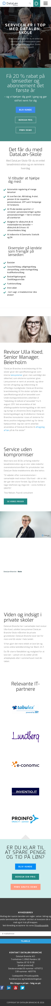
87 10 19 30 (29, 962)
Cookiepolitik (17, 976)
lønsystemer (16, 375)
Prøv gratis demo (25, 887)
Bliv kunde (25, 866)
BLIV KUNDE (25, 110)
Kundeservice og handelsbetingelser (25, 979)
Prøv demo (25, 130)
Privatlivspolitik (41, 925)
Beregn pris (26, 120)
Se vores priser (15, 501)
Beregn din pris (25, 877)
